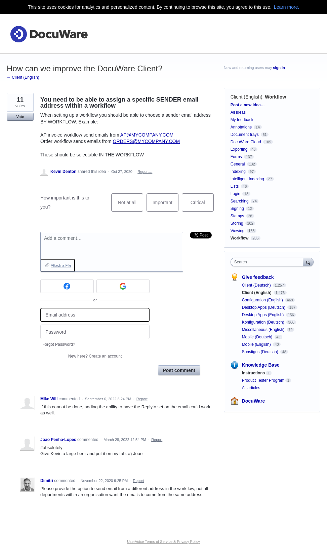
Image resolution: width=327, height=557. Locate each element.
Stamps (237, 216)
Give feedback (258, 277)
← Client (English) (23, 77)
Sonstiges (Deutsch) (260, 351)
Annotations (241, 127)
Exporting (239, 149)
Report (142, 399)
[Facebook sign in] (67, 286)
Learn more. (286, 7)
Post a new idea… (248, 105)
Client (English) (246, 97)
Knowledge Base (261, 365)
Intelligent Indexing (247, 179)
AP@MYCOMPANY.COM (146, 135)
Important (165, 206)
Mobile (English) (257, 344)
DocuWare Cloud (246, 142)
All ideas (238, 112)
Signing (237, 208)
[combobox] (268, 262)
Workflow (275, 97)
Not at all (130, 206)
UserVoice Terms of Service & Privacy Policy (163, 542)
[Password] (95, 332)
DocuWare (253, 401)
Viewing (238, 230)
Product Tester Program (263, 380)
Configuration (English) (263, 300)
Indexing (238, 171)
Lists (235, 186)
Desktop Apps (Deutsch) (264, 307)
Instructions (253, 373)
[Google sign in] (123, 286)
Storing (237, 223)
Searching (240, 201)
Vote (20, 117)
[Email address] (95, 315)
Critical (202, 206)
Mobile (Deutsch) (258, 337)
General (238, 164)
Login (235, 193)
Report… (144, 172)
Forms (236, 156)
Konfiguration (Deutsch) (263, 322)
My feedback (242, 119)
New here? (95, 356)
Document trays (245, 134)
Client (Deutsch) (257, 285)
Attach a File (61, 265)
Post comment (179, 370)
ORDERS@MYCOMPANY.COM (146, 141)
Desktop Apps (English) (263, 314)
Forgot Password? (58, 344)
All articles (251, 387)
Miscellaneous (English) (264, 329)
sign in (279, 68)
